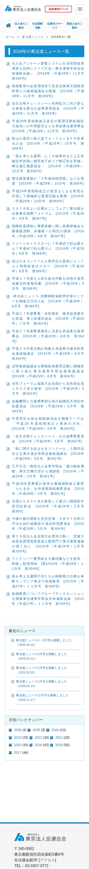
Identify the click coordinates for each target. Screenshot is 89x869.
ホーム (10, 37)
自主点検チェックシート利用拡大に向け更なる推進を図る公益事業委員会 (48, 109)
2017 (17, 752)
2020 (17, 745)
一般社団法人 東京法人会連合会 (23, 8)
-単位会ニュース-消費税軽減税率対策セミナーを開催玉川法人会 (48, 301)
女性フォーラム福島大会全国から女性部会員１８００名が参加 (48, 389)
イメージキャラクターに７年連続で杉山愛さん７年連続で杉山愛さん (48, 249)
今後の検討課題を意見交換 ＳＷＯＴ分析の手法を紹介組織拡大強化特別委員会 (48, 524)
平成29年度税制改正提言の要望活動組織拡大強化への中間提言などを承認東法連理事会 (50, 126)
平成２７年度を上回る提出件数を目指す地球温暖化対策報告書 (48, 284)
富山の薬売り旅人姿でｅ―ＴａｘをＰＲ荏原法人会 (48, 144)
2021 (59, 737)
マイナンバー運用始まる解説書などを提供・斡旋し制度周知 (48, 564)
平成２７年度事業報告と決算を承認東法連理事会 (48, 336)
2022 (38, 737)
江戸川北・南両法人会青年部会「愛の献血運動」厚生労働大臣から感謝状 (48, 471)
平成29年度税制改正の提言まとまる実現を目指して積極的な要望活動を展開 (48, 196)
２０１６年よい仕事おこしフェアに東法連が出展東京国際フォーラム (48, 214)
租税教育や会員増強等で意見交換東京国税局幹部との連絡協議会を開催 (48, 91)
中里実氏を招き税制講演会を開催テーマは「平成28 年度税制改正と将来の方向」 (50, 424)
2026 (17, 730)
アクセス (47, 860)
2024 (55, 730)
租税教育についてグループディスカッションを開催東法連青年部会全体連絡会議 (48, 599)
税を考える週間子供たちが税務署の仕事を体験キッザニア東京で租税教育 (48, 581)
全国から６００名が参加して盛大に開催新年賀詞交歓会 (50, 506)
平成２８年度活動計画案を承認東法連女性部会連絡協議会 (50, 354)
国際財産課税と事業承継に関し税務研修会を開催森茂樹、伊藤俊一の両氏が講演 (48, 231)
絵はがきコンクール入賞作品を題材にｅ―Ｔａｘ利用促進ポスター (48, 266)
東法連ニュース (33, 37)
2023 (17, 737)
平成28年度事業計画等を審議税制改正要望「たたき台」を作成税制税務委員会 (48, 489)
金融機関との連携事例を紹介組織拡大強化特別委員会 (48, 406)
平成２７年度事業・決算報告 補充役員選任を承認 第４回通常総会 (48, 319)
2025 (36, 730)
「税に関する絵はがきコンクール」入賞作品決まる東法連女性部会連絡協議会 (48, 454)
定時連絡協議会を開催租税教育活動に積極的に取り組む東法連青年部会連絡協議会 (50, 371)
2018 (59, 745)
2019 (38, 745)
